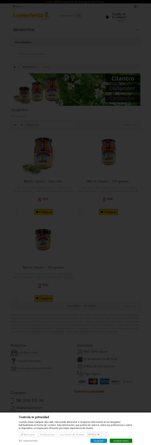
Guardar (98, 440)
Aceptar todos (121, 440)
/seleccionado (28, 440)
